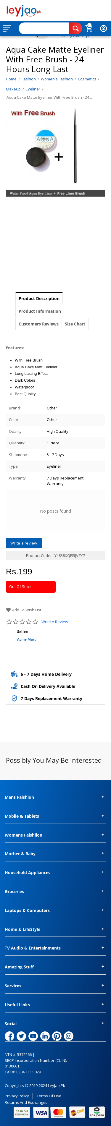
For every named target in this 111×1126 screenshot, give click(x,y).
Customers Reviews (39, 324)
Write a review (54, 622)
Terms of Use (49, 1096)
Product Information (40, 311)
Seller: (22, 631)
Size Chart (75, 324)
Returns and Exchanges (26, 1102)
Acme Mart (26, 639)
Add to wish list (23, 610)
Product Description (39, 298)
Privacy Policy (17, 1096)
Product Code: (38, 555)
